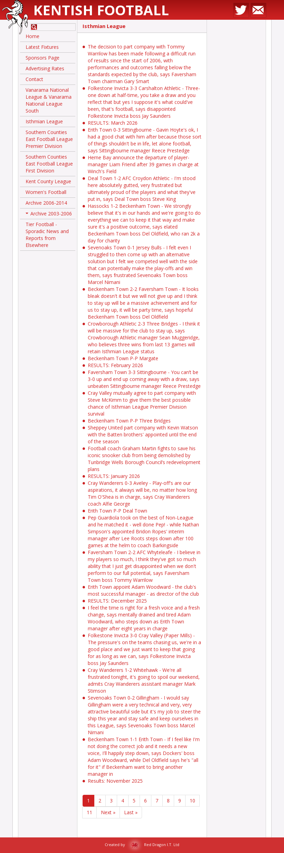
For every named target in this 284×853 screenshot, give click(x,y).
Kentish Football (101, 9)
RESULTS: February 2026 (115, 365)
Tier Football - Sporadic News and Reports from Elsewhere (47, 234)
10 (192, 800)
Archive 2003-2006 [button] (49, 214)
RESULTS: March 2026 (113, 122)
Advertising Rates (45, 68)
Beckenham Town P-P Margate (123, 358)
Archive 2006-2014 (46, 202)
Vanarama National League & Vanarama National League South (49, 100)
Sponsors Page (42, 57)
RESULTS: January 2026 (114, 476)
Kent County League (48, 181)
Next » (108, 812)
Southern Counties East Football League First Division (49, 163)
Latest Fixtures (42, 47)
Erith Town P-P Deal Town (117, 510)
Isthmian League (44, 121)
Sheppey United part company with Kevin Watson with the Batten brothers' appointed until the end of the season (143, 434)
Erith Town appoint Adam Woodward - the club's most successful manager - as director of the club (143, 590)
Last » (131, 812)
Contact (34, 79)
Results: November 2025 (115, 781)
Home (32, 36)
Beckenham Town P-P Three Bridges (129, 420)
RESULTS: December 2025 (117, 600)
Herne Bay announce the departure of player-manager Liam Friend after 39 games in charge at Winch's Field (143, 164)
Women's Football (46, 192)
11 (89, 812)
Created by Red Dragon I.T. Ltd (142, 844)
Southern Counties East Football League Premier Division (49, 139)
